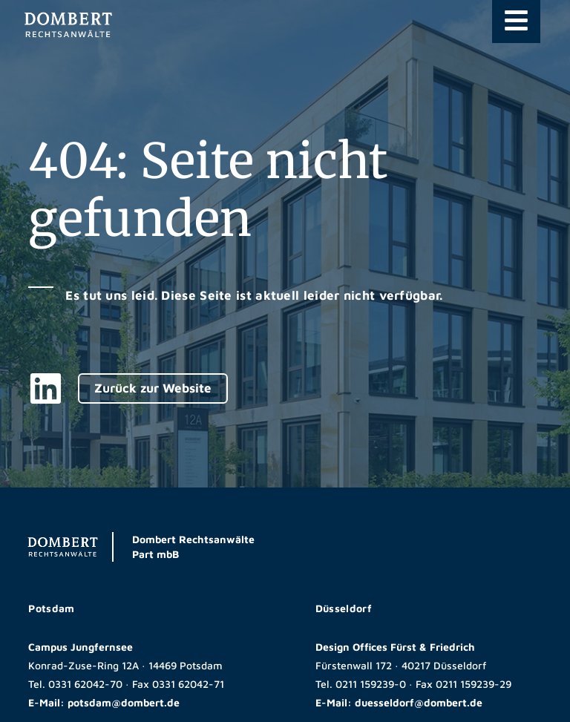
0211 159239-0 (370, 683)
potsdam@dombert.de (124, 702)
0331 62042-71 (188, 683)
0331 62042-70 (85, 683)
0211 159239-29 (473, 683)
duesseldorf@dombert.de (418, 702)
